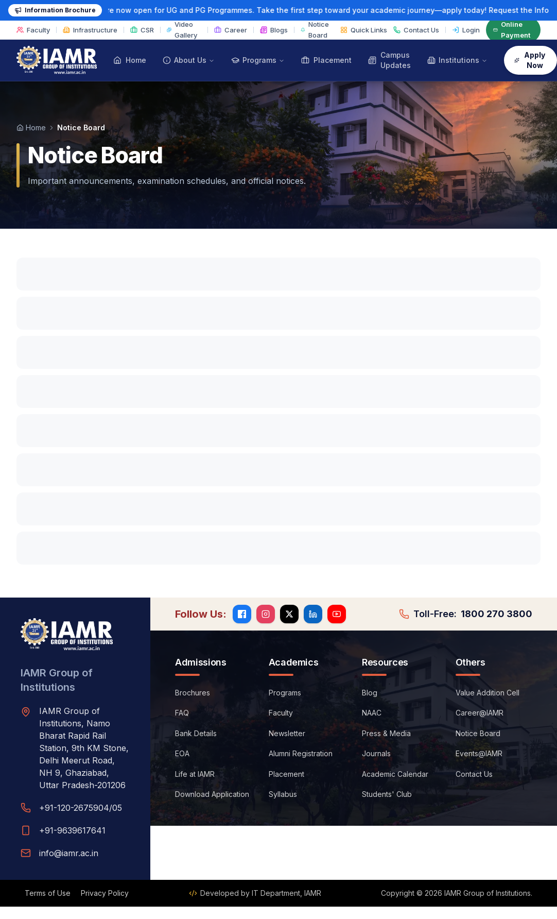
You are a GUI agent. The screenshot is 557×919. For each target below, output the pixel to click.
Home (129, 60)
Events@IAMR (479, 753)
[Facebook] (242, 614)
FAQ (182, 712)
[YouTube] (336, 614)
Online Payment (511, 29)
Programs (285, 692)
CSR (142, 30)
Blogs (274, 30)
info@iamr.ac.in (68, 853)
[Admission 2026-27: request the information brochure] (278, 10)
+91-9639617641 (72, 830)
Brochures (192, 692)
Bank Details (196, 733)
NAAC (371, 712)
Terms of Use (48, 893)
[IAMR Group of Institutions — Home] (56, 60)
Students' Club (387, 794)
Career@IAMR (479, 712)
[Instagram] (265, 614)
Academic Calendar (395, 774)
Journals (376, 753)
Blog (369, 692)
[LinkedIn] (313, 614)
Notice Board (315, 29)
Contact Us (416, 30)
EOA (182, 753)
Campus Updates (389, 60)
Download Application (212, 794)
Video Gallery (182, 29)
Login (466, 30)
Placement (326, 60)
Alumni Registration (301, 753)
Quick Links (363, 30)
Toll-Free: (465, 614)
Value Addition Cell (487, 692)
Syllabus (283, 794)
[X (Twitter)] (289, 614)
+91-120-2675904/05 (80, 808)
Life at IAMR (195, 774)
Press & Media (386, 733)
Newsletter (287, 733)
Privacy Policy (105, 893)
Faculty (33, 30)
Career (230, 30)
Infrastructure (90, 30)
